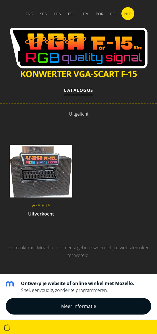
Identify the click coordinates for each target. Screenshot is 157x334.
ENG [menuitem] (29, 13)
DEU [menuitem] (71, 13)
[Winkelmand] (7, 327)
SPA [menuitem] (43, 13)
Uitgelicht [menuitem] (78, 114)
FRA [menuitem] (57, 13)
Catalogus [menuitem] (78, 90)
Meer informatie (78, 306)
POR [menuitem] (99, 13)
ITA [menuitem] (85, 13)
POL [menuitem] (113, 13)
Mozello (45, 247)
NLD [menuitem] (127, 13)
